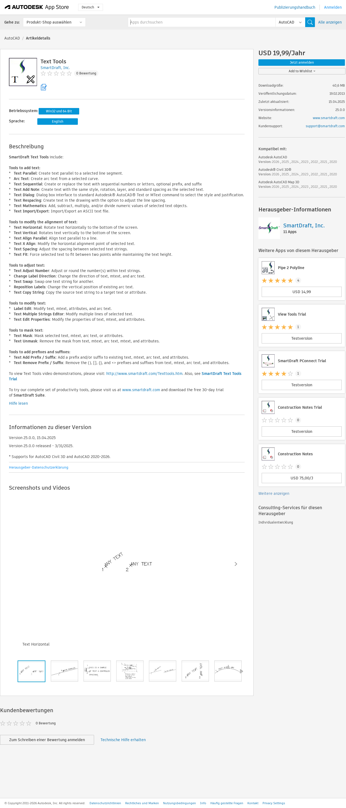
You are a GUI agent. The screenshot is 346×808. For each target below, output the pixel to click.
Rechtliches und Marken (142, 803)
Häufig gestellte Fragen (226, 803)
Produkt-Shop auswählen (48, 22)
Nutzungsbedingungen (179, 803)
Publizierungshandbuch (294, 7)
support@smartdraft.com (325, 126)
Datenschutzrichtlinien (105, 803)
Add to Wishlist (302, 71)
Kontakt (252, 803)
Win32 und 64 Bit (59, 111)
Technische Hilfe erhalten (123, 739)
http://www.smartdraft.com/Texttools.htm (144, 373)
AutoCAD (12, 38)
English (57, 121)
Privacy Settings (273, 803)
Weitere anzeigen (273, 493)
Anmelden (333, 7)
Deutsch (90, 7)
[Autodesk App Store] (36, 7)
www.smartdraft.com (141, 389)
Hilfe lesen (18, 403)
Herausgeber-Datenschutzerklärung (38, 467)
